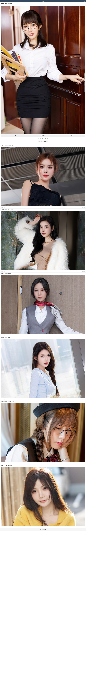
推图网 (43, 1)
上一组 (14, 135)
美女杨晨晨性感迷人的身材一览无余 (7, 209)
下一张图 (71, 135)
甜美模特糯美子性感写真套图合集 (6, 465)
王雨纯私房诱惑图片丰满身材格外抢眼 (7, 401)
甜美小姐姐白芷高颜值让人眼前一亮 (7, 145)
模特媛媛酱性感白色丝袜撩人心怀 (6, 337)
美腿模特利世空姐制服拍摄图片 (6, 273)
